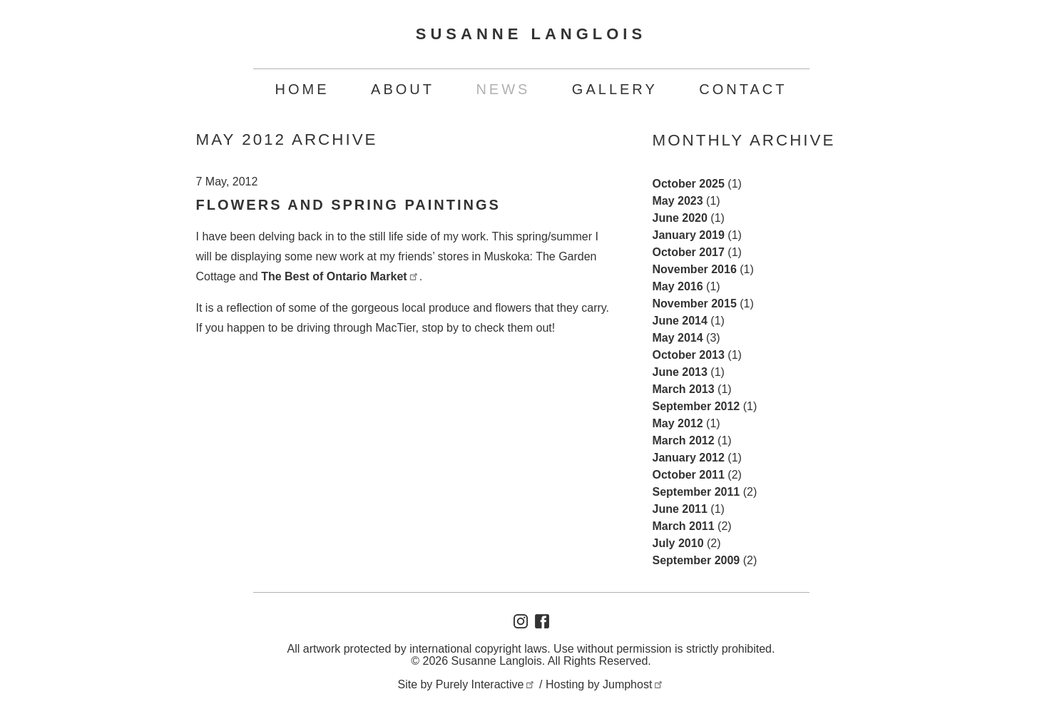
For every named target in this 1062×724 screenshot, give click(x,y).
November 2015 (695, 303)
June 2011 (680, 509)
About (402, 89)
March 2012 (684, 440)
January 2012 (689, 458)
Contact (743, 89)
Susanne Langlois (531, 34)
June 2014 (680, 321)
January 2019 (689, 235)
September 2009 (696, 560)
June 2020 (680, 218)
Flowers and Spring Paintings (348, 205)
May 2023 (678, 201)
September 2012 (696, 406)
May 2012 (678, 423)
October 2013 (689, 355)
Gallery (615, 89)
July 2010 (678, 543)
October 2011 (689, 475)
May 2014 (678, 338)
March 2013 (684, 389)
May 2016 (678, 286)
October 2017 (689, 252)
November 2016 (695, 269)
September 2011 (696, 492)
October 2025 (689, 184)
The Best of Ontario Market (340, 276)
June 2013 (680, 372)
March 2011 (684, 526)
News (503, 89)
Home (302, 89)
